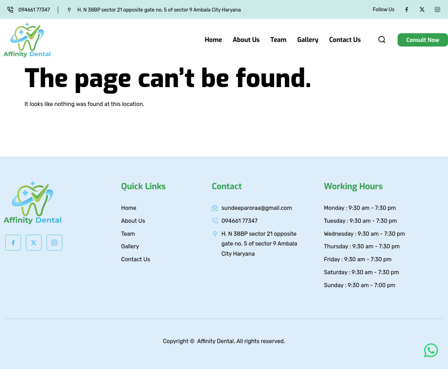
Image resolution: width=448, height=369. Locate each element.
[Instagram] (437, 9)
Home (214, 39)
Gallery (308, 39)
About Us (246, 39)
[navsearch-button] (382, 41)
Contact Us (345, 39)
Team (279, 39)
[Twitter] (422, 9)
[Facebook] (406, 9)
